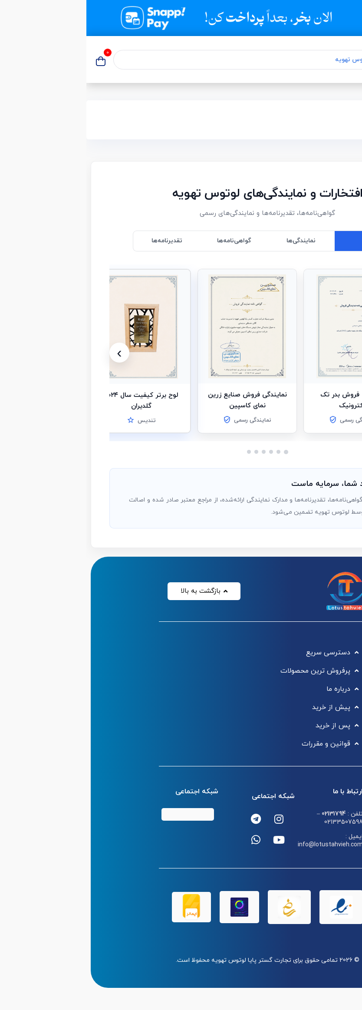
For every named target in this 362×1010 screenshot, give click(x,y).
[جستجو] (324, 59)
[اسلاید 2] (192, 452)
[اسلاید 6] (163, 452)
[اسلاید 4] (177, 452)
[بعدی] (33, 353)
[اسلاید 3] (185, 452)
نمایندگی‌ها (214, 241)
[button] (266, 326)
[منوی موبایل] (348, 59)
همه (281, 241)
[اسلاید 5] (170, 452)
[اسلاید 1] (199, 452)
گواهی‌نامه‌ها (148, 241)
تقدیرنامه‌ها (80, 241)
